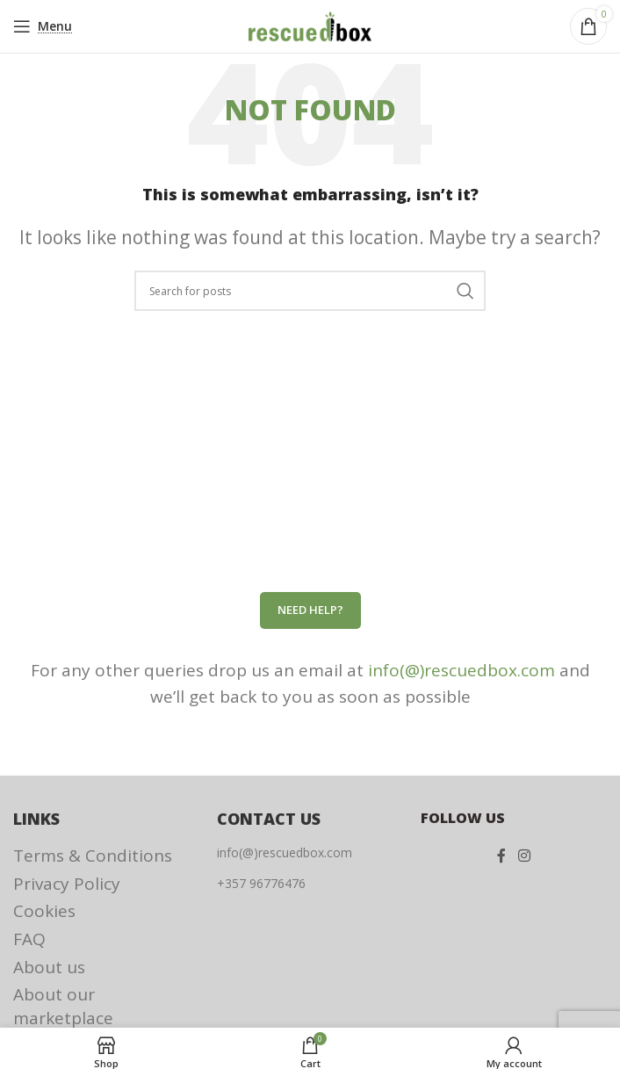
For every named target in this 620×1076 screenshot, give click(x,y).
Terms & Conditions (92, 855)
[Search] (310, 291)
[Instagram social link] (524, 855)
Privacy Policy (66, 883)
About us (49, 967)
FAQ (29, 939)
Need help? (310, 609)
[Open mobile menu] (42, 26)
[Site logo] (310, 24)
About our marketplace (63, 1006)
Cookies (44, 910)
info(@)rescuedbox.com (461, 670)
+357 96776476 (261, 883)
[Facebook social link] (502, 855)
